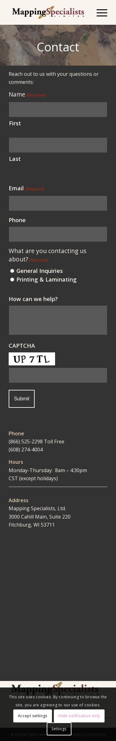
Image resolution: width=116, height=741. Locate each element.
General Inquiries (39, 270)
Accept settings (32, 715)
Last (15, 158)
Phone (17, 220)
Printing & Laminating (46, 279)
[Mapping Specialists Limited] (48, 12)
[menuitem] (98, 12)
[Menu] (98, 12)
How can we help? (33, 299)
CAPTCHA (22, 345)
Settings (59, 728)
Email (26, 188)
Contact (58, 46)
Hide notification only (79, 715)
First (15, 123)
